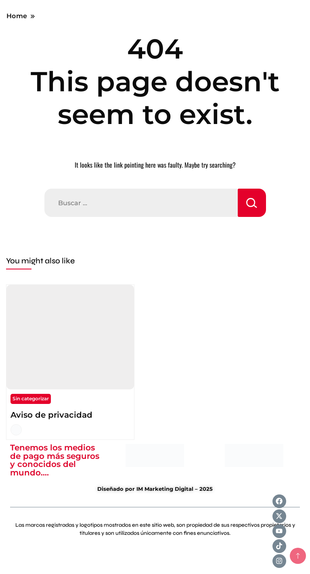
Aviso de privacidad (51, 415)
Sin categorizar (31, 398)
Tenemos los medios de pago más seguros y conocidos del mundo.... (54, 460)
